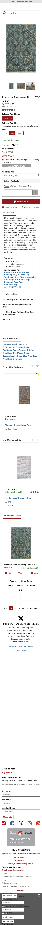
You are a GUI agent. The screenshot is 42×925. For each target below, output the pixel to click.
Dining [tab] (10, 585)
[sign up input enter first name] (21, 795)
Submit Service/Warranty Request (16, 876)
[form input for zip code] (18, 192)
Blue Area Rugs (11, 284)
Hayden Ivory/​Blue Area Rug (18, 497)
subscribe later (9, 896)
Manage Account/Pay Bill (19, 863)
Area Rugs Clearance (14, 286)
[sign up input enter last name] (21, 803)
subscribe (8, 921)
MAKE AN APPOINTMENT (21, 646)
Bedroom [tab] (31, 585)
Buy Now (6, 772)
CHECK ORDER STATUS (21, 1)
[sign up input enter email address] (21, 811)
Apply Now (19, 860)
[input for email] (13, 917)
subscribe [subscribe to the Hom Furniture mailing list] (7, 817)
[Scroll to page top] (21, 891)
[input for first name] (13, 902)
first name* (6, 791)
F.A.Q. (4, 879)
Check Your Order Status (13, 870)
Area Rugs (9, 279)
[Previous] (32, 367)
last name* (6, 799)
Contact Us (6, 873)
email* (13, 915)
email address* (8, 808)
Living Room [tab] (26, 581)
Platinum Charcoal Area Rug (18, 425)
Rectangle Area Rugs (14, 282)
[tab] (7, 118)
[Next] (37, 367)
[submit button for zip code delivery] (35, 192)
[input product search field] (23, 13)
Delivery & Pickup (9, 883)
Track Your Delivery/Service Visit (16, 886)
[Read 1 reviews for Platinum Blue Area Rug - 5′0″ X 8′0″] (21, 109)
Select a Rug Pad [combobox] (21, 175)
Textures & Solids (28, 277)
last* (13, 908)
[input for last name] (13, 910)
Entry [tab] (21, 589)
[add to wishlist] (9, 207)
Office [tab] (20, 585)
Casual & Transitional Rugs (16, 272)
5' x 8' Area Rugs (22, 279)
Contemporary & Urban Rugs (17, 274)
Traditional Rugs (11, 277)
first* (13, 901)
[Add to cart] (21, 201)
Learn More (21, 650)
